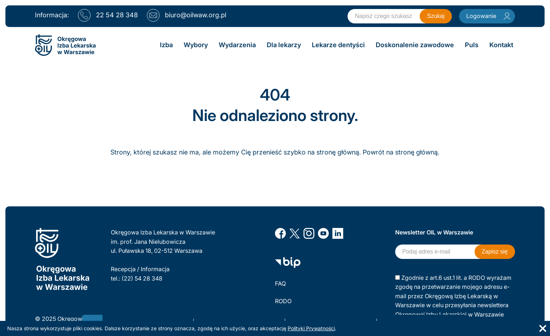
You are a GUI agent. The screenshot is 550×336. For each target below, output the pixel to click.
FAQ (280, 283)
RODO (283, 301)
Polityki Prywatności (311, 328)
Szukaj (435, 16)
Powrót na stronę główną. (401, 152)
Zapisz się (495, 251)
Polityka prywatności (303, 318)
